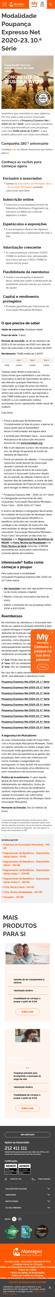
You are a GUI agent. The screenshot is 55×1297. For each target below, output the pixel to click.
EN (19, 1219)
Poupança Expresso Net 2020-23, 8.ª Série (25, 721)
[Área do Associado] (38, 4)
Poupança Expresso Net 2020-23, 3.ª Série (25, 693)
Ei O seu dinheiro (13, 1208)
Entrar (42, 666)
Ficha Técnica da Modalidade (29, 542)
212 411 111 (16, 1148)
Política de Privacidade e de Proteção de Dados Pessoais (27, 1267)
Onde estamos (44, 1179)
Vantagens (10, 1195)
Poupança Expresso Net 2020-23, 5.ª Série (25, 704)
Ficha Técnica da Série (14, 546)
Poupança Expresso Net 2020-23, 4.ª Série (25, 699)
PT (14, 1219)
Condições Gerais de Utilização (28, 1264)
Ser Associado (12, 588)
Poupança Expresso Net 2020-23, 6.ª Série (25, 710)
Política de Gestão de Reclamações (27, 1273)
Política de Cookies (27, 1270)
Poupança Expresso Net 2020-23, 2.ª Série (25, 687)
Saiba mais (28, 1011)
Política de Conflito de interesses (27, 1275)
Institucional (11, 1201)
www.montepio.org (31, 443)
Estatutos (6, 539)
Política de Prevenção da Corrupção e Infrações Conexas (27, 1278)
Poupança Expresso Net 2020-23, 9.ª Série (25, 727)
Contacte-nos (15, 1179)
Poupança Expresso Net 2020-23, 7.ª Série (25, 716)
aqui (14, 149)
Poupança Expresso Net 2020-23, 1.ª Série (25, 681)
